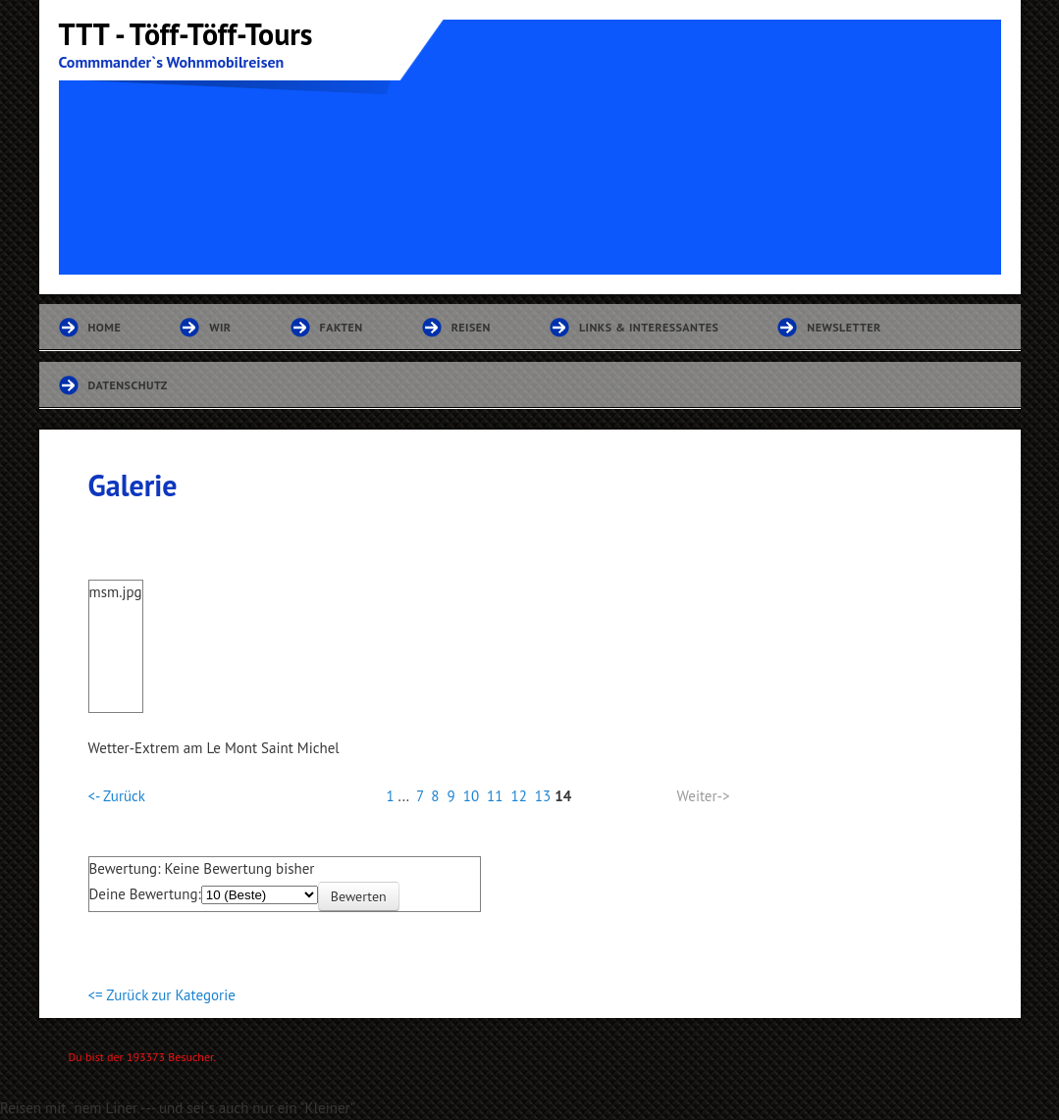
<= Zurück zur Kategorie (162, 995)
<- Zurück (116, 796)
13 (543, 796)
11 (495, 796)
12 (518, 796)
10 (471, 796)
